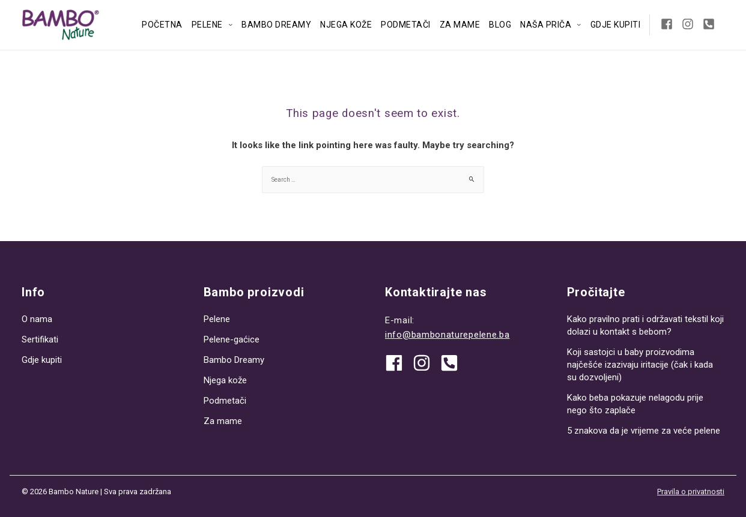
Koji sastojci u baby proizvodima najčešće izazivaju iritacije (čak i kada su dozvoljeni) (640, 365)
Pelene (207, 24)
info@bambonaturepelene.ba (447, 334)
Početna (162, 24)
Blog (500, 24)
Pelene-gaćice (231, 339)
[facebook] (398, 363)
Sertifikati (40, 339)
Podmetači (406, 24)
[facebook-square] (670, 24)
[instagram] (691, 24)
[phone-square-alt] (710, 24)
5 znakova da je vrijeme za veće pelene (643, 430)
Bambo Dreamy (276, 24)
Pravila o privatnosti (690, 491)
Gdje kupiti (615, 24)
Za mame (460, 24)
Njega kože (346, 24)
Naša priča (545, 24)
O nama (37, 319)
